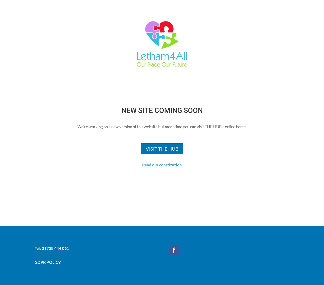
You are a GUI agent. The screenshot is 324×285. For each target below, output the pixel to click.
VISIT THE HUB (162, 149)
